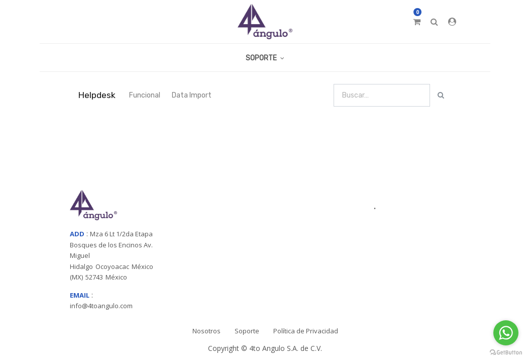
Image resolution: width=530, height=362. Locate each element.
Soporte (247, 330)
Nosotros (206, 330)
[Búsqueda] (441, 95)
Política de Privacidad (305, 330)
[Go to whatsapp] (505, 332)
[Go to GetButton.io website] (506, 352)
